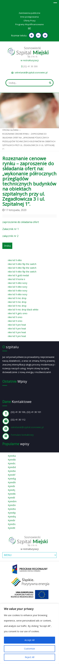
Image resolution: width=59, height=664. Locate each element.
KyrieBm (12, 501)
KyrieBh (12, 482)
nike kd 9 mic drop (17, 298)
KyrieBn (12, 505)
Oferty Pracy (30, 20)
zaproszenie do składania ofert (20, 222)
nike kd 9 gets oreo (17, 313)
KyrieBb (12, 459)
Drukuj (7, 245)
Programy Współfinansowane (29, 24)
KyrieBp (12, 512)
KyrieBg (12, 478)
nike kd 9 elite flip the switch (22, 264)
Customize (29, 648)
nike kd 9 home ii (16, 279)
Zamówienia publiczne (29, 13)
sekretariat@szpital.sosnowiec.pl (31, 72)
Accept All (29, 640)
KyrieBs (12, 524)
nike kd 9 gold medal (18, 275)
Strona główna (10, 130)
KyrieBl (11, 497)
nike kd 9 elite (15, 260)
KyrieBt (11, 527)
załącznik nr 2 (10, 236)
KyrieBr (11, 520)
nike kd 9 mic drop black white (23, 309)
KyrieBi (11, 486)
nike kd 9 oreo (15, 317)
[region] (29, 634)
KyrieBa (12, 455)
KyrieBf (11, 474)
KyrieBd (12, 467)
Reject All (29, 657)
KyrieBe (12, 471)
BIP (29, 28)
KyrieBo (12, 508)
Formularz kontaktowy (22, 434)
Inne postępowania (29, 16)
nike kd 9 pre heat (17, 324)
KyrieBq (12, 516)
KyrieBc (12, 463)
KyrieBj (11, 489)
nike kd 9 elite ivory (17, 282)
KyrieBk (12, 493)
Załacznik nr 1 (10, 229)
